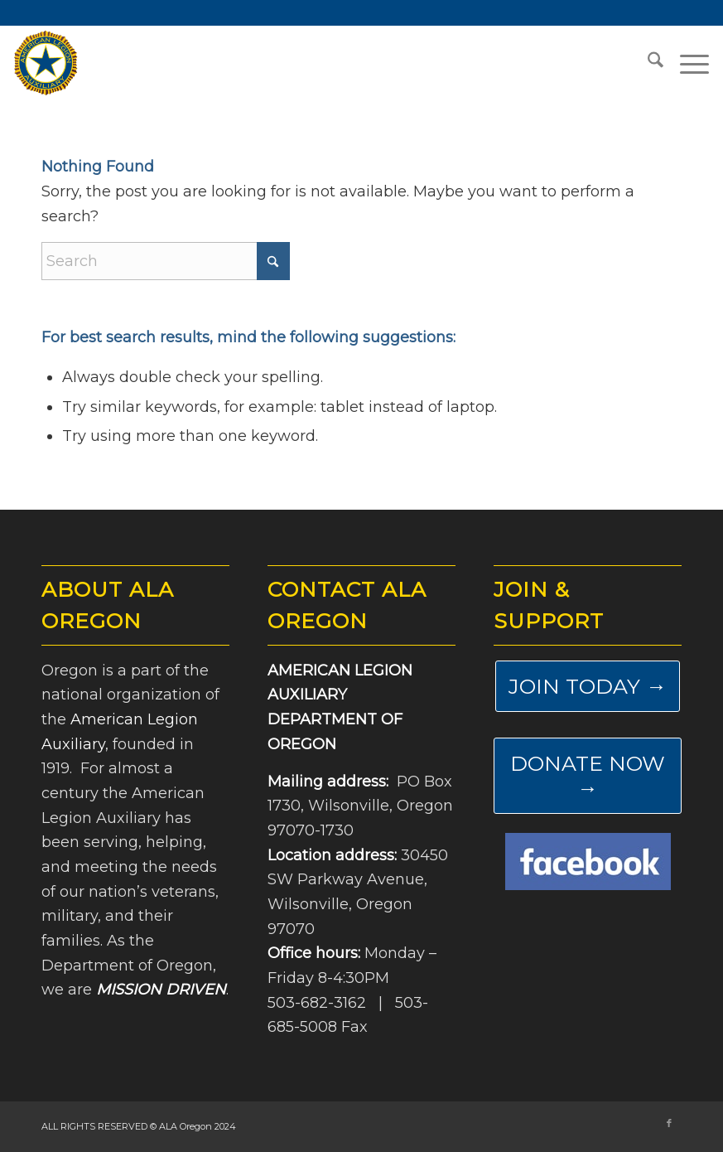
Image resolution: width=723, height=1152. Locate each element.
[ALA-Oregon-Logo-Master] (45, 63)
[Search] (647, 63)
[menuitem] (647, 63)
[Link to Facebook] (669, 1123)
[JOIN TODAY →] (587, 686)
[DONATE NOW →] (588, 776)
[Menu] (686, 63)
